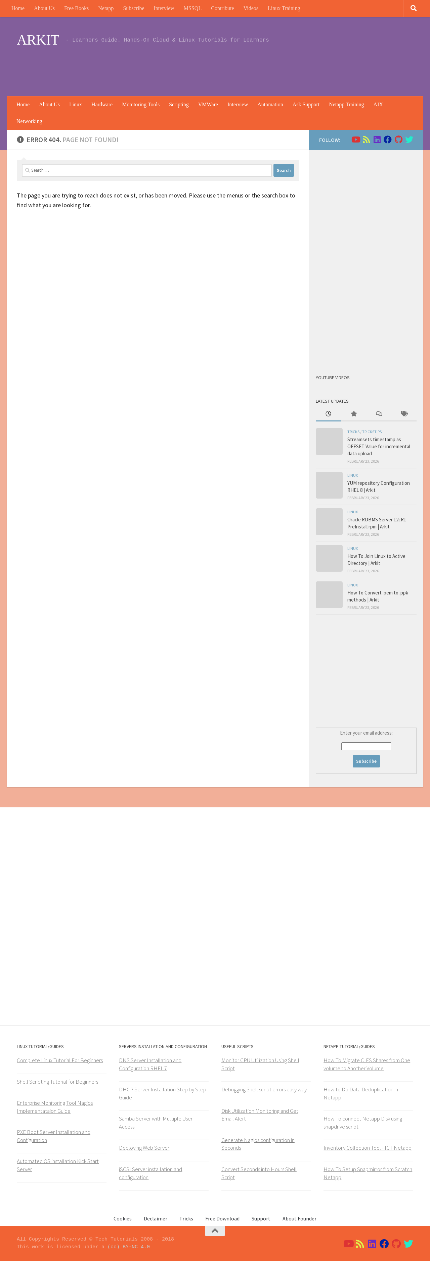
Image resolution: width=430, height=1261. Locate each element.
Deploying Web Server (144, 1147)
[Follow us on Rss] (366, 139)
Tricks (353, 431)
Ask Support (306, 104)
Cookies (123, 1218)
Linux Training (284, 8)
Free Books (76, 8)
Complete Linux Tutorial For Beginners (60, 1060)
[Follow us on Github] (398, 139)
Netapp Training (346, 104)
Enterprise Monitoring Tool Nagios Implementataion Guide (55, 1106)
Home (18, 8)
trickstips (372, 431)
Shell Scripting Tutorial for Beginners (57, 1081)
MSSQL (193, 8)
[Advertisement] (291, 69)
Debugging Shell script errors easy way (264, 1089)
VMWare (208, 104)
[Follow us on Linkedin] (377, 139)
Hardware (102, 104)
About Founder (299, 1218)
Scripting (179, 104)
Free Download (222, 1218)
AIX (378, 104)
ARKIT (38, 40)
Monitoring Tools (141, 104)
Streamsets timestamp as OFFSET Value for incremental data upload (378, 446)
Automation (270, 104)
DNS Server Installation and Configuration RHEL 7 (150, 1064)
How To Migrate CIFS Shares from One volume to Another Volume (367, 1064)
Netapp (106, 8)
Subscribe (133, 8)
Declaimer (155, 1218)
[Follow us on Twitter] (409, 139)
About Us (44, 8)
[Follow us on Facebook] (388, 139)
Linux (75, 104)
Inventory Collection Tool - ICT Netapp (368, 1147)
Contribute (222, 8)
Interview (164, 8)
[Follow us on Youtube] (355, 139)
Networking (29, 121)
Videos (251, 8)
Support (261, 1218)
